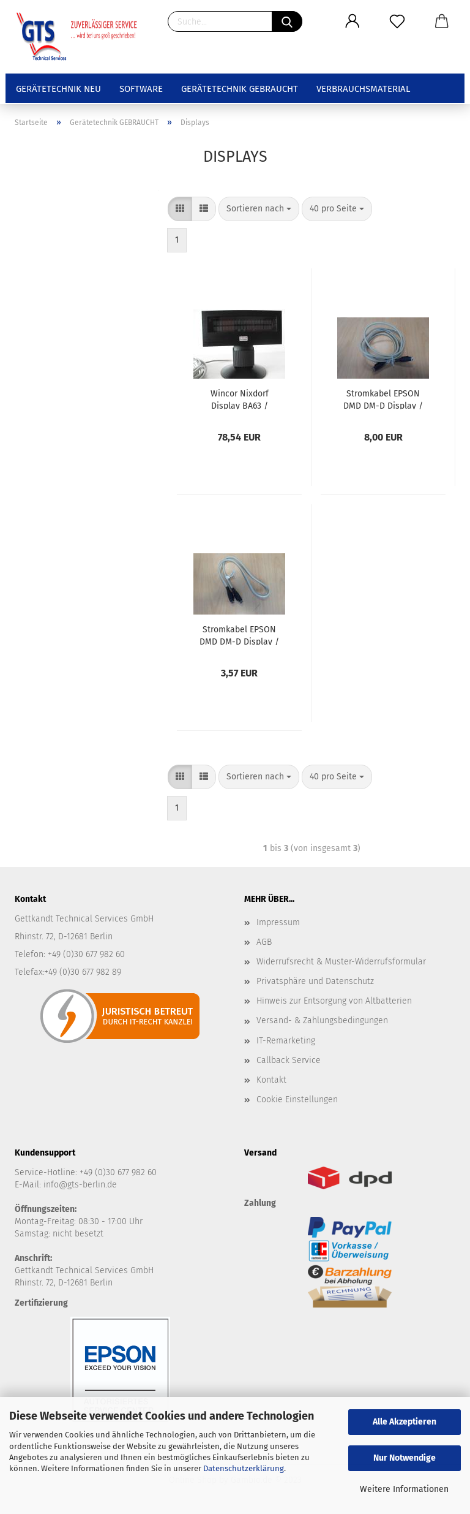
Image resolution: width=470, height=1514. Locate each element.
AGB (264, 942)
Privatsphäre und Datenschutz (315, 981)
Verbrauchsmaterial (363, 88)
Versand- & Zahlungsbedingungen (322, 1020)
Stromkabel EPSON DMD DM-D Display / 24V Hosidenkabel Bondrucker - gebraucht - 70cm (239, 634)
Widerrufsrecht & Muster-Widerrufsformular (341, 961)
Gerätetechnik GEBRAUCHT (239, 88)
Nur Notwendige (404, 1458)
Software (141, 88)
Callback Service (288, 1060)
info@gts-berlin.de (80, 1184)
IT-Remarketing (285, 1040)
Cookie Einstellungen (297, 1099)
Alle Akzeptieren (404, 1422)
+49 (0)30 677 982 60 (118, 1172)
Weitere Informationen (404, 1489)
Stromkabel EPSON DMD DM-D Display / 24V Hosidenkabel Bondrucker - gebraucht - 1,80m (383, 398)
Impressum (278, 922)
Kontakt (271, 1080)
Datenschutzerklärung (243, 1468)
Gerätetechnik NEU (58, 88)
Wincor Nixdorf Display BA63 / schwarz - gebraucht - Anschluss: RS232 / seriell (239, 398)
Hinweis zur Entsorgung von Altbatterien (334, 1001)
